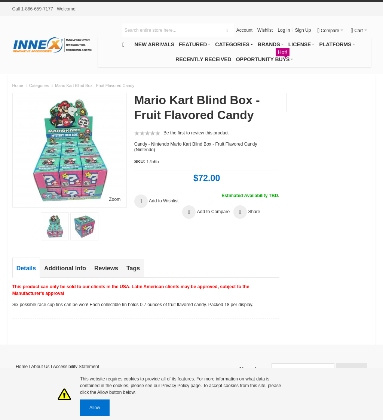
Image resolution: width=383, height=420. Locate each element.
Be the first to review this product (196, 133)
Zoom (114, 199)
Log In (284, 30)
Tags (133, 268)
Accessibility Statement (76, 366)
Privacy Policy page (181, 385)
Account (244, 30)
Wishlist (265, 30)
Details (26, 268)
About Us (40, 366)
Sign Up (303, 30)
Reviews (106, 268)
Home (22, 366)
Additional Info (65, 268)
